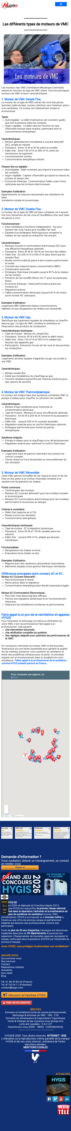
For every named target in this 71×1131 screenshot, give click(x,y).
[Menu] (61, 4)
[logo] (9, 4)
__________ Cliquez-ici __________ (20, 867)
